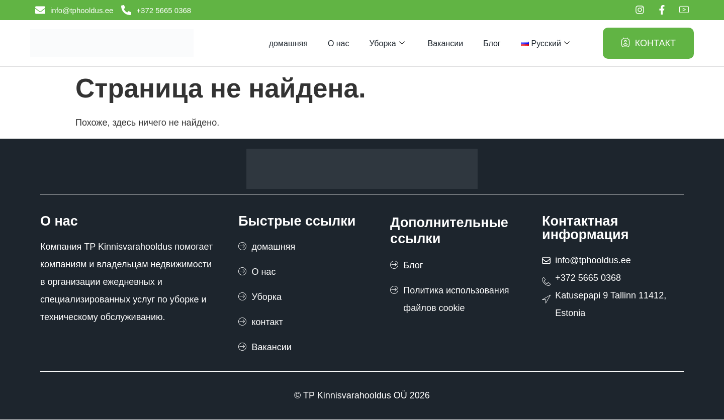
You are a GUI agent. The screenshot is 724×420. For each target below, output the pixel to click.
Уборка (387, 44)
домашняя (288, 44)
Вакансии (446, 44)
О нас (338, 44)
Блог (492, 44)
